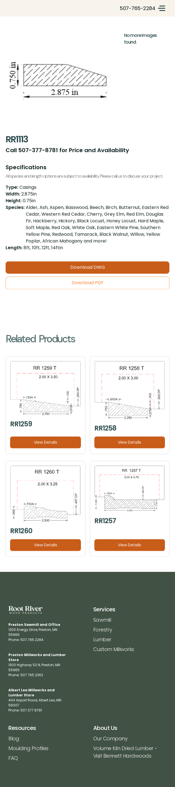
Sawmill (102, 619)
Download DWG (87, 270)
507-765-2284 (137, 8)
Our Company (110, 738)
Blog (13, 738)
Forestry (102, 629)
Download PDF (88, 286)
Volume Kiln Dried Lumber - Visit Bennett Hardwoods (125, 752)
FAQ (13, 758)
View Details (45, 445)
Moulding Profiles (28, 748)
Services (104, 609)
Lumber (102, 639)
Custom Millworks (113, 649)
